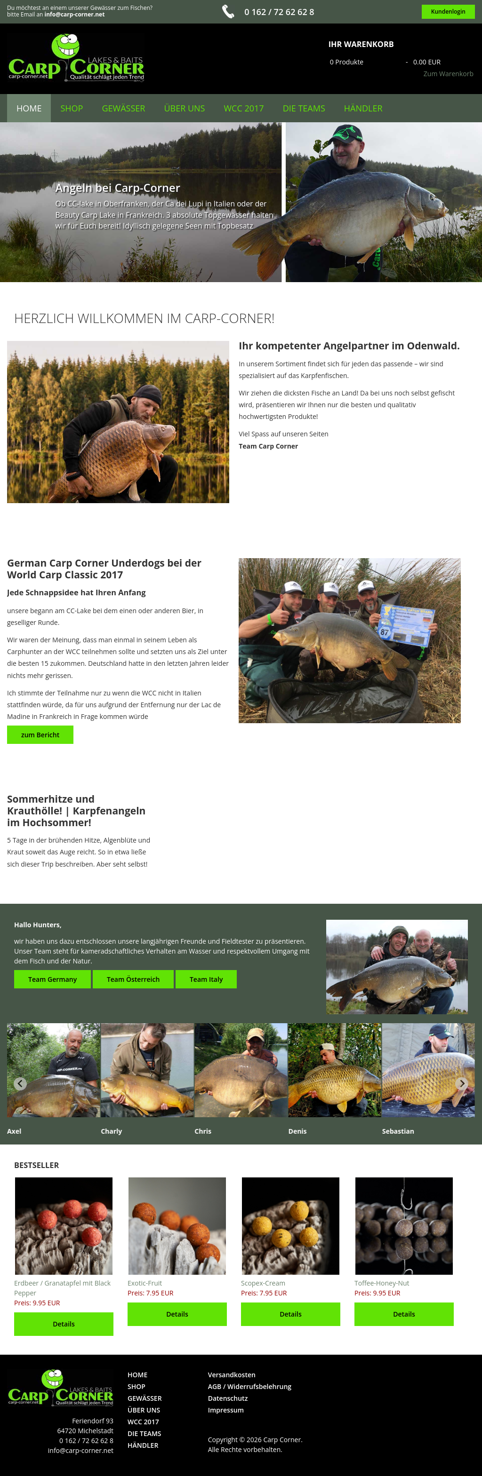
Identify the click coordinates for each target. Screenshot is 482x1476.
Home (28, 108)
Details (64, 1323)
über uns (184, 108)
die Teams (304, 108)
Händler (363, 108)
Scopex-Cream (263, 1283)
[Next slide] (461, 1083)
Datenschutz (228, 1398)
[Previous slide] (20, 1083)
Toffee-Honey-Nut (382, 1283)
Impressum (226, 1409)
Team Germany (52, 979)
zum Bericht (40, 734)
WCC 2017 (244, 108)
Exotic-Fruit (145, 1283)
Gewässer (123, 108)
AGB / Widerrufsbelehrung (249, 1386)
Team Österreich (133, 979)
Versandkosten (232, 1374)
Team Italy (206, 979)
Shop (71, 108)
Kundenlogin (448, 12)
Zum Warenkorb (449, 73)
